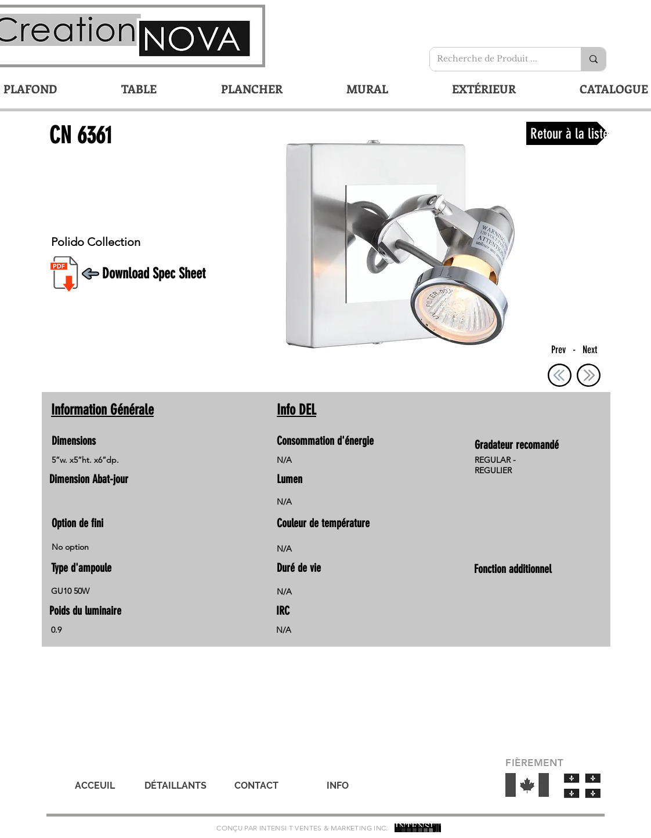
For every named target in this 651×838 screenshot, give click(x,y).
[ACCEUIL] (94, 786)
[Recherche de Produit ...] (496, 59)
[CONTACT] (256, 786)
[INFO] (337, 786)
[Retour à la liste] (567, 133)
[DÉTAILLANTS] (175, 786)
